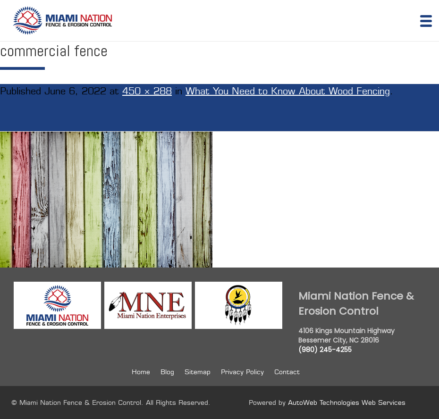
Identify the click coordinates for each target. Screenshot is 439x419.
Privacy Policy (242, 372)
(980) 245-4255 (325, 349)
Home (141, 372)
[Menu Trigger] (426, 20)
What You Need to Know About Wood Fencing (288, 91)
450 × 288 (147, 91)
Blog (167, 372)
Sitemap (198, 372)
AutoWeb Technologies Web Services (346, 402)
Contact (287, 372)
